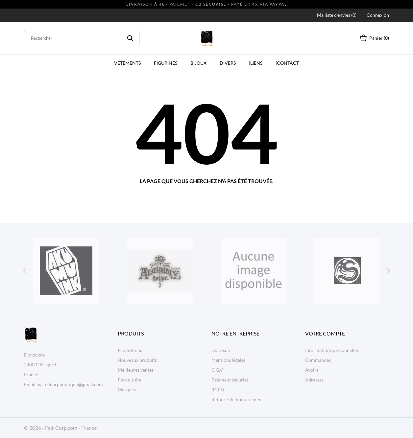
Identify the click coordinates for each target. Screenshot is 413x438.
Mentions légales (228, 360)
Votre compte (325, 333)
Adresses (314, 379)
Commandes (318, 360)
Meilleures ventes (136, 370)
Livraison (220, 350)
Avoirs (311, 370)
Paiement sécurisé (230, 379)
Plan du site (129, 379)
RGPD (217, 389)
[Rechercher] (82, 38)
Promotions (130, 350)
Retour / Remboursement (237, 399)
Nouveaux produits (137, 360)
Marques (127, 389)
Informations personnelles (332, 350)
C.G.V (217, 370)
